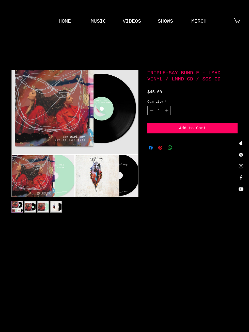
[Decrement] (151, 110)
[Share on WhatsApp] (170, 148)
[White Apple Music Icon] (241, 143)
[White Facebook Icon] (241, 178)
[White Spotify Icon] (241, 155)
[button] (237, 20)
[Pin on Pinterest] (160, 148)
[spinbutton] (159, 110)
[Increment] (167, 110)
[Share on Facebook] (151, 148)
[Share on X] (180, 148)
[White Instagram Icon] (241, 166)
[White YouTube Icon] (241, 189)
